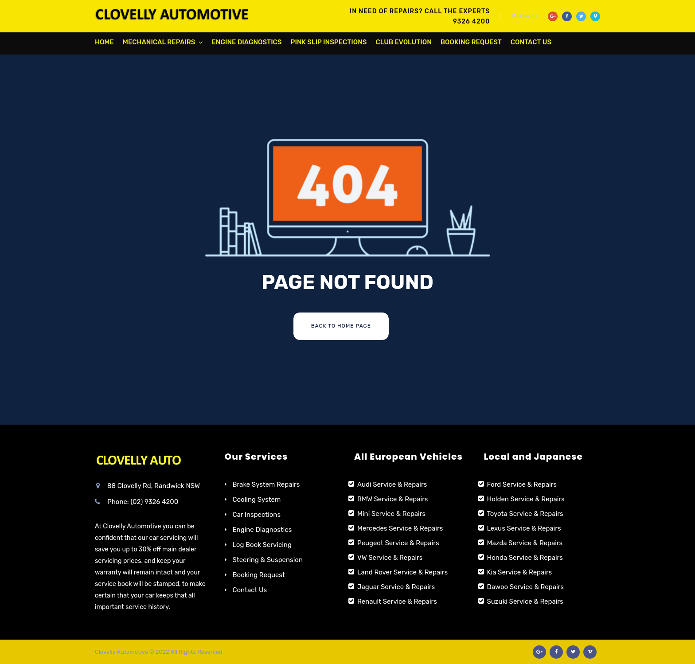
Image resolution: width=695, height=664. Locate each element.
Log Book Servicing (262, 545)
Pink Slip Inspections (329, 42)
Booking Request (471, 42)
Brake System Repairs (266, 484)
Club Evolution (403, 42)
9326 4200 (471, 21)
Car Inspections (257, 515)
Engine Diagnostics (247, 42)
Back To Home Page (341, 326)
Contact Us (531, 42)
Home (104, 42)
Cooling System (257, 500)
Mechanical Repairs (159, 42)
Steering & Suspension (268, 560)
